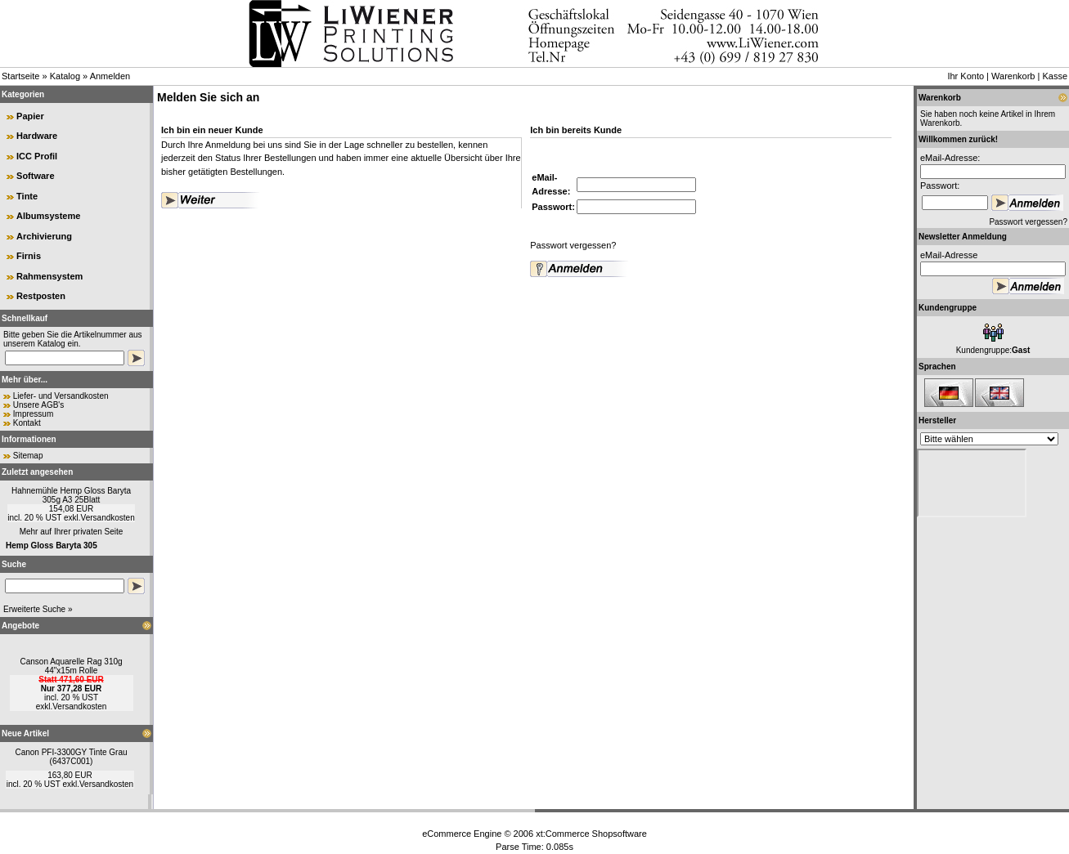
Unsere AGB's (39, 404)
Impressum (33, 413)
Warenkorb (1013, 76)
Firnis (28, 256)
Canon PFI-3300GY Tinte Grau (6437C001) (71, 757)
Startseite (20, 76)
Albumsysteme (48, 216)
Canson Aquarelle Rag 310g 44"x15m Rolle (71, 666)
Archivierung (44, 236)
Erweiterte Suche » (38, 609)
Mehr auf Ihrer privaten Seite (72, 531)
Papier (30, 116)
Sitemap (28, 455)
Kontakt (27, 422)
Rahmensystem (49, 276)
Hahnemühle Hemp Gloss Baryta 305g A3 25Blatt (71, 495)
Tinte (27, 196)
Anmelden (110, 76)
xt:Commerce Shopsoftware (591, 833)
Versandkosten (108, 517)
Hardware (36, 136)
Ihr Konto (965, 76)
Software (35, 176)
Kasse (1054, 76)
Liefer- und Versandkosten (61, 395)
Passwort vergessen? (573, 245)
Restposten (40, 296)
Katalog (65, 76)
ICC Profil (36, 156)
